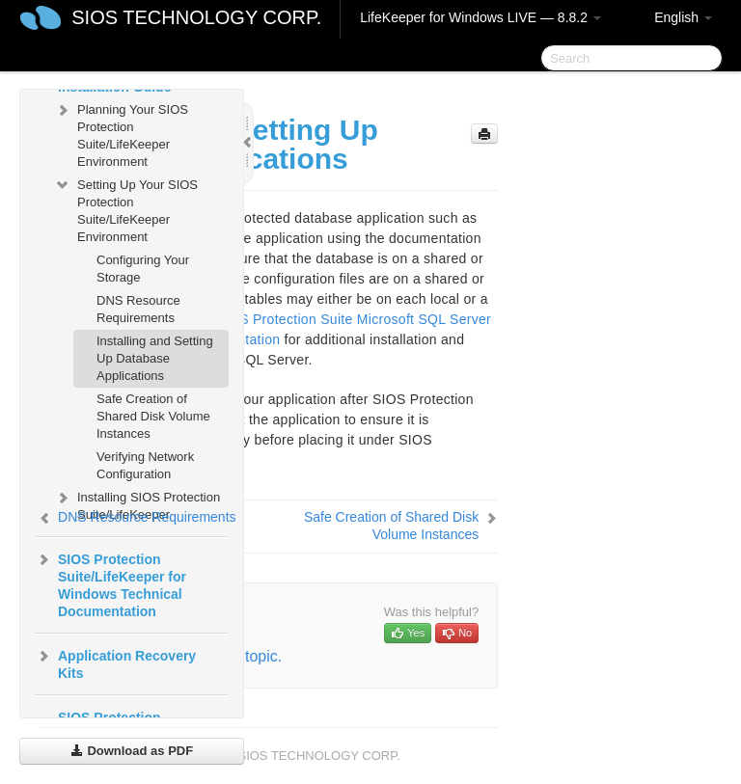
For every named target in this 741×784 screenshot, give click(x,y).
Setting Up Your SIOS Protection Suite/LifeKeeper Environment (126, 209)
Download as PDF (131, 750)
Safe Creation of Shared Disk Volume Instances (153, 416)
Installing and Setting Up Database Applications (154, 358)
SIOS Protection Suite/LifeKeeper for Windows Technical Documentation (110, 583)
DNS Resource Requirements (138, 309)
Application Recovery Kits (115, 662)
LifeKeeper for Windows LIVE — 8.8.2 (480, 17)
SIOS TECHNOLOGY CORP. (196, 17)
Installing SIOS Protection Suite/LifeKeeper (137, 504)
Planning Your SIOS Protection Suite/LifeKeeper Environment (121, 133)
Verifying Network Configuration (145, 465)
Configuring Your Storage (142, 268)
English (683, 17)
